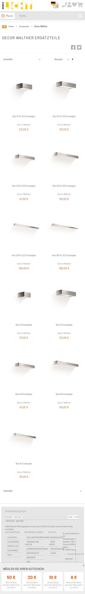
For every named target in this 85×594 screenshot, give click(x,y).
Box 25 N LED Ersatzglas (64, 116)
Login (53, 553)
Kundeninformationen (36, 549)
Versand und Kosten (32, 543)
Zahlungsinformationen (36, 537)
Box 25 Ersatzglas (64, 324)
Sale (9, 555)
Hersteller (13, 546)
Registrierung (55, 549)
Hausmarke (12, 550)
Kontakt (69, 559)
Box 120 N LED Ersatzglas (24, 255)
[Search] (80, 16)
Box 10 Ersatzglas (24, 324)
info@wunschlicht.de (75, 554)
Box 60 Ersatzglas (64, 394)
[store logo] (17, 5)
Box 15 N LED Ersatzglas (23, 116)
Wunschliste (55, 537)
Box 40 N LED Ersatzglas (23, 185)
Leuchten (12, 537)
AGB (28, 562)
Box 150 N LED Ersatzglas (64, 255)
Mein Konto (52, 543)
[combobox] (48, 16)
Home (11, 26)
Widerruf (31, 557)
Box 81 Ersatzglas (24, 463)
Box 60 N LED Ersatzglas (64, 185)
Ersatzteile (24, 26)
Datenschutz (33, 553)
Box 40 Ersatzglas (23, 394)
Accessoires (13, 542)
